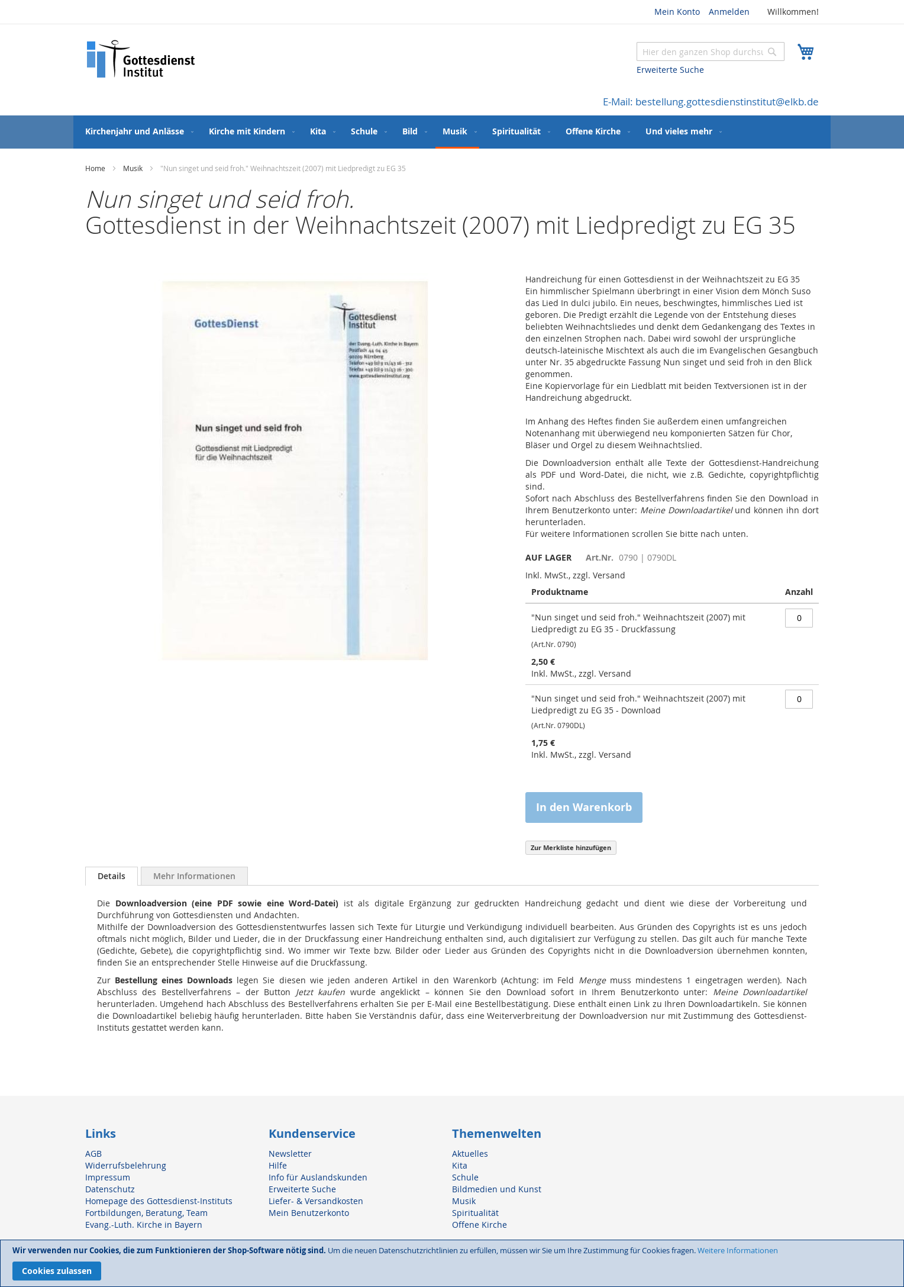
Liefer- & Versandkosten (316, 1200)
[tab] (111, 876)
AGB (93, 1153)
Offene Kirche (479, 1224)
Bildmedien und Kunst (496, 1189)
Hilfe (278, 1165)
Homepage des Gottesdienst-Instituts (159, 1200)
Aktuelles (470, 1153)
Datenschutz (110, 1189)
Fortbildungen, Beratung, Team (146, 1212)
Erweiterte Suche (670, 69)
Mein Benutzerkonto (309, 1212)
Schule (465, 1177)
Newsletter (290, 1153)
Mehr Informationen (194, 875)
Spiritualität (475, 1212)
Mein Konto (677, 11)
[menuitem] (137, 131)
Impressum (107, 1177)
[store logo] (141, 59)
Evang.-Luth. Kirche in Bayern (143, 1224)
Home (95, 168)
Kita (459, 1165)
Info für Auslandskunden (318, 1177)
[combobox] (710, 51)
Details (111, 875)
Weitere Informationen (738, 1250)
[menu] (452, 132)
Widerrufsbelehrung (125, 1165)
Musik (133, 168)
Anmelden (729, 11)
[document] (452, 1263)
